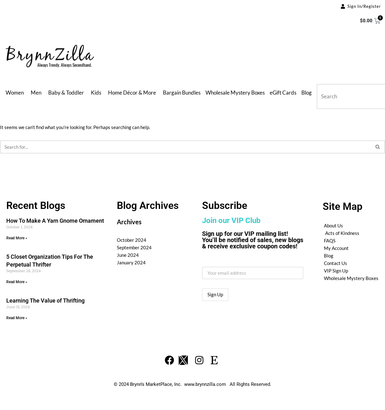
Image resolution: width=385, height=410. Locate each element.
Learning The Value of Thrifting (45, 300)
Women (15, 92)
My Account (336, 248)
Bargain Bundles (181, 92)
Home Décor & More (132, 92)
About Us (333, 225)
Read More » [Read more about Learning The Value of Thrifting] (16, 318)
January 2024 (131, 262)
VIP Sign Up (336, 270)
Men (36, 92)
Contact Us (335, 263)
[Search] (185, 146)
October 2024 (131, 240)
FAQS (330, 240)
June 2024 (128, 255)
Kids (96, 92)
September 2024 (134, 247)
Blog (306, 92)
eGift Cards (283, 92)
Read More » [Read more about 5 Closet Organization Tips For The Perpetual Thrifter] (16, 282)
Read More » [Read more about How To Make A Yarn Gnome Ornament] (16, 238)
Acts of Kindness (342, 233)
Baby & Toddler (66, 92)
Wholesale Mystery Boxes (235, 92)
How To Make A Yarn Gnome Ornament (55, 220)
